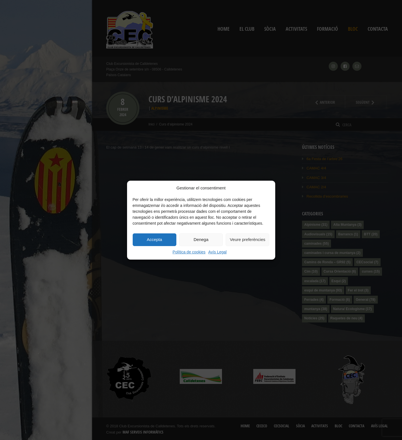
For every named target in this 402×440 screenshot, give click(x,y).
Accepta (154, 239)
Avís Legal (217, 252)
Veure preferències (247, 239)
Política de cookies (189, 252)
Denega (201, 239)
